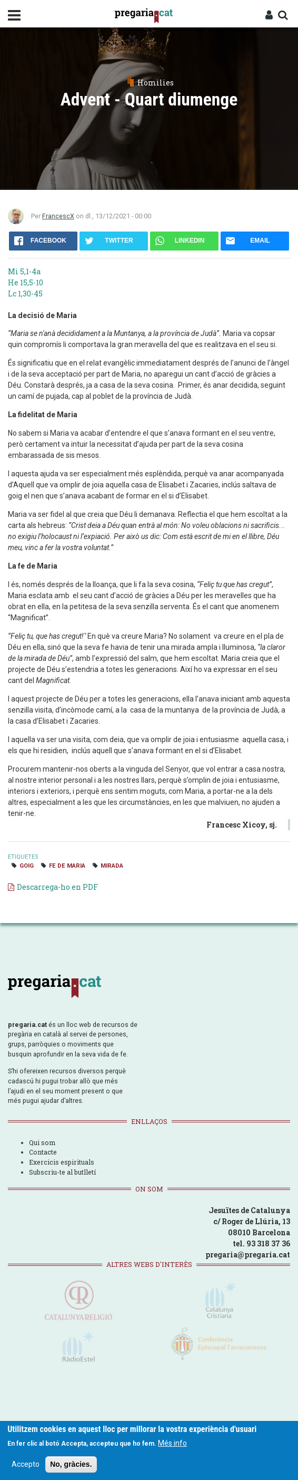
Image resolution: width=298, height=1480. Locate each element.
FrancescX (58, 216)
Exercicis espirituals (61, 1162)
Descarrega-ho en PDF (57, 887)
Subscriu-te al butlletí (62, 1172)
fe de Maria (67, 865)
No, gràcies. (71, 1466)
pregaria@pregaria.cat (247, 1255)
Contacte (43, 1152)
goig (26, 865)
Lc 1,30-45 (25, 294)
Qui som (42, 1142)
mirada (112, 865)
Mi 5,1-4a (24, 271)
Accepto (25, 1466)
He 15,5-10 (25, 282)
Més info (172, 1444)
